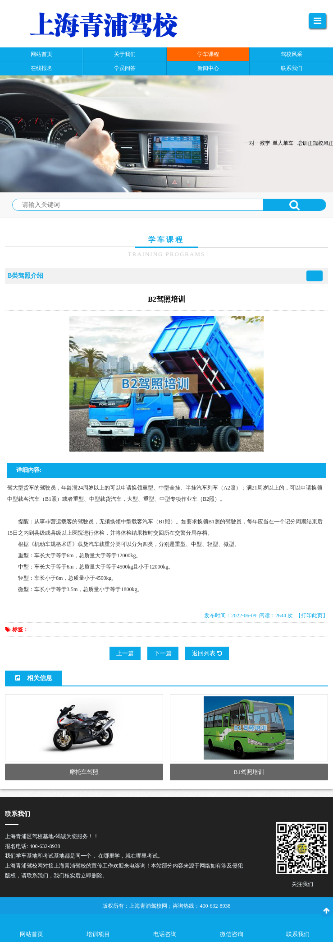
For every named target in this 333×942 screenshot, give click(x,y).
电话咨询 (165, 934)
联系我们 (298, 934)
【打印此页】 (312, 615)
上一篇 (125, 653)
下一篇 (163, 653)
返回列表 (207, 653)
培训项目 (98, 934)
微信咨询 (231, 934)
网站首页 (31, 934)
